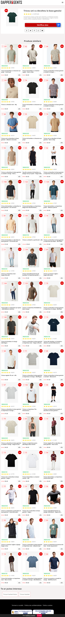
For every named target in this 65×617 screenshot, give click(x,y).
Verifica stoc (49, 25)
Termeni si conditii (17, 605)
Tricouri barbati (25, 594)
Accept (39, 615)
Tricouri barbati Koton (10, 594)
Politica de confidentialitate (33, 605)
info (19, 75)
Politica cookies (47, 605)
